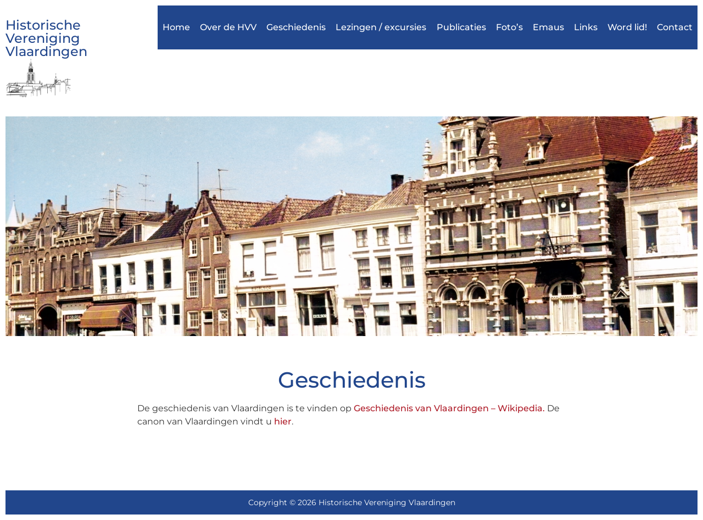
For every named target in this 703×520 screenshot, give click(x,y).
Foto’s (509, 27)
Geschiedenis (296, 27)
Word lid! (627, 27)
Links (586, 27)
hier (283, 421)
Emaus (548, 27)
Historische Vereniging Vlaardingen (46, 38)
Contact (675, 27)
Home (176, 27)
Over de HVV (228, 27)
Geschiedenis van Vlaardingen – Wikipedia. (449, 408)
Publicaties (461, 27)
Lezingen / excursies (381, 27)
